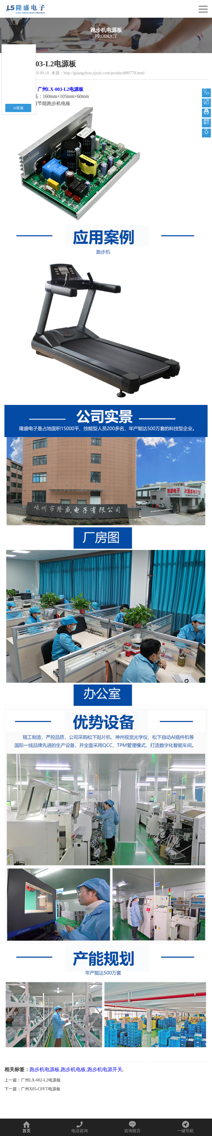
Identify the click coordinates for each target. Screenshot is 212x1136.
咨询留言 (132, 1127)
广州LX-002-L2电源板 (41, 1080)
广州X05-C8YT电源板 (40, 1089)
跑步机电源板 (44, 1069)
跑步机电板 (73, 1069)
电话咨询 (79, 1127)
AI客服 (18, 108)
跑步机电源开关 (104, 1069)
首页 (26, 1127)
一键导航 (185, 1127)
